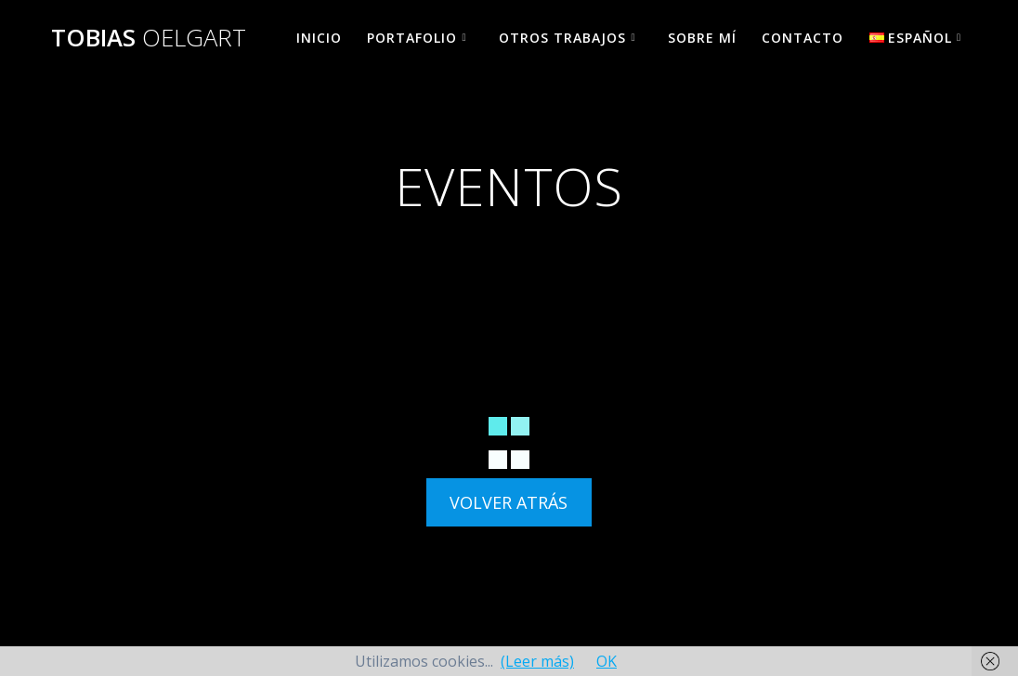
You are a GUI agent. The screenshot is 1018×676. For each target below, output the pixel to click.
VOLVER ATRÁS (509, 502)
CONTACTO (802, 37)
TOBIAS (148, 38)
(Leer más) (537, 661)
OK (606, 661)
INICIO (319, 37)
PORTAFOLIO (412, 37)
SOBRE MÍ (702, 37)
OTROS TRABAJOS (562, 37)
